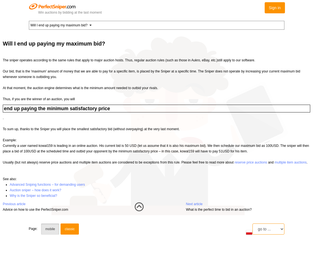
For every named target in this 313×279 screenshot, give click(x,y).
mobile (50, 229)
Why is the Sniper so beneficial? (33, 196)
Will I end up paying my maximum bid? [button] (61, 25)
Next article (194, 204)
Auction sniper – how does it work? (35, 190)
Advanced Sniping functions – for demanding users (47, 185)
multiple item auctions (291, 162)
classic (70, 229)
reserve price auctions (250, 162)
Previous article (14, 204)
